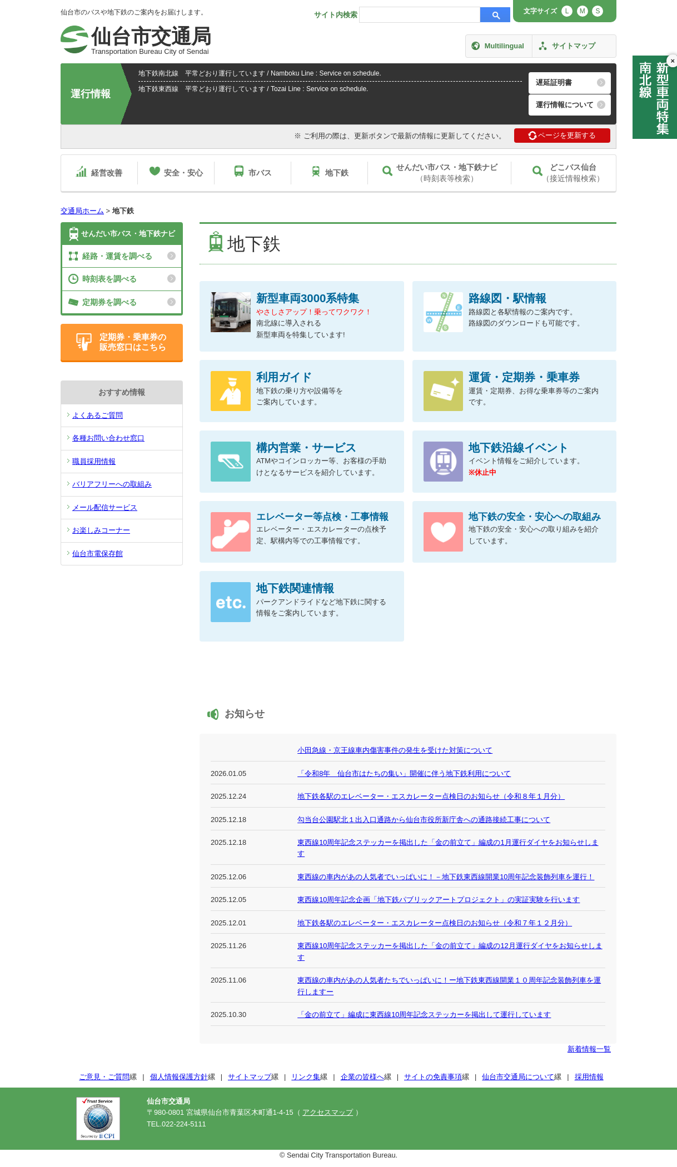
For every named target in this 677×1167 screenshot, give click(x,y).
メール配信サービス (104, 507)
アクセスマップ (327, 1112)
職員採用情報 (94, 461)
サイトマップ (573, 46)
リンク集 (305, 1077)
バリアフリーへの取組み (112, 484)
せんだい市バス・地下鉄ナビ (128, 233)
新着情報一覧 (589, 1049)
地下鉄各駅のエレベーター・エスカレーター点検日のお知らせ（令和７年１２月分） (434, 923)
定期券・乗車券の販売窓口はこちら (132, 342)
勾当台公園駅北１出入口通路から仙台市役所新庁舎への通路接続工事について (423, 819)
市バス (260, 172)
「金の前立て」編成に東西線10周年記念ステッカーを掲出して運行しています (424, 1014)
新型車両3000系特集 (308, 298)
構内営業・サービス (306, 447)
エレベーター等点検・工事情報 (322, 517)
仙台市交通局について (518, 1077)
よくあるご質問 (97, 415)
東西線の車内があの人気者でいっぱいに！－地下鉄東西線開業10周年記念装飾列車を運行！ (445, 877)
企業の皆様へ (362, 1077)
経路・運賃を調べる (117, 256)
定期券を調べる (109, 302)
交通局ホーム (82, 211)
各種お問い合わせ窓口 (108, 438)
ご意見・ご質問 (104, 1077)
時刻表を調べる (109, 278)
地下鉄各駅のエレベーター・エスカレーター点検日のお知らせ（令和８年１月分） (431, 796)
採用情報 (589, 1077)
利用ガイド (284, 376)
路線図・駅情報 (507, 298)
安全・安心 (183, 172)
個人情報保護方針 (179, 1077)
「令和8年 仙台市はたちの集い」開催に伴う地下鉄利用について (404, 773)
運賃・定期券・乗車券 (524, 376)
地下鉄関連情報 (295, 588)
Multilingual (504, 46)
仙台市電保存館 (97, 553)
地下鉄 (337, 172)
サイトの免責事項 (433, 1077)
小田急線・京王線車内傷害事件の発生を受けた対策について (394, 750)
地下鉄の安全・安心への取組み (535, 517)
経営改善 (106, 172)
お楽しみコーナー (101, 530)
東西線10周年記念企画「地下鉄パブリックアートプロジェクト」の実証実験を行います (438, 899)
